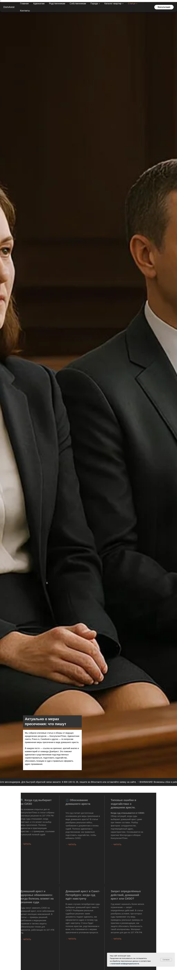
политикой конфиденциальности (125, 964)
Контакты (25, 10)
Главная (24, 3)
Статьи (131, 3)
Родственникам (57, 3)
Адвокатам (38, 3)
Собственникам (78, 3)
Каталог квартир (112, 3)
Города (94, 3)
